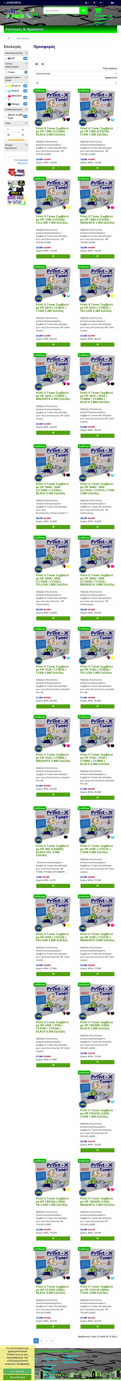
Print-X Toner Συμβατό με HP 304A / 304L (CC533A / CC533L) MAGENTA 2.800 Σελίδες (97, 579)
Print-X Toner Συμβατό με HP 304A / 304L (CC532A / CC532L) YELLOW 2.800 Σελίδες (52, 579)
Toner (11, 72)
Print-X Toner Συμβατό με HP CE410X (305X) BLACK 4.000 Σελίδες (52, 1290)
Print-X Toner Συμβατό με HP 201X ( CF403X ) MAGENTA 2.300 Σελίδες (53, 396)
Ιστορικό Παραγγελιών (70, 1360)
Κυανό (13, 90)
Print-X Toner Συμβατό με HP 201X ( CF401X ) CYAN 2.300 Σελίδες (52, 308)
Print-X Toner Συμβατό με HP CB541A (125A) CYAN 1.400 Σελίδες (96, 1113)
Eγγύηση (48, 1368)
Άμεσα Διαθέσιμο (15, 116)
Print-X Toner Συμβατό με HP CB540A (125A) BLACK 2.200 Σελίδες (96, 1025)
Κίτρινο (14, 85)
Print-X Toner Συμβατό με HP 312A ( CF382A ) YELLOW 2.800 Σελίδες (96, 670)
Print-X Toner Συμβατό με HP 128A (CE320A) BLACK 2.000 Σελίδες (52, 131)
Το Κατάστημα (50, 1364)
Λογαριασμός (70, 1355)
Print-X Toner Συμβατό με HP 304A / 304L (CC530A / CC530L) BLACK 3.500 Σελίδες (52, 488)
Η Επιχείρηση (50, 1357)
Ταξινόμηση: (110, 68)
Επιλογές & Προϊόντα (24, 29)
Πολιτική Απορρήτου (50, 1376)
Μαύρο (14, 104)
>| (52, 1340)
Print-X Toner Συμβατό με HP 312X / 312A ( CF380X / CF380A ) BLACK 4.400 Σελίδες (96, 759)
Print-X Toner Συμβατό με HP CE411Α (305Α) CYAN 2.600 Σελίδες (96, 1290)
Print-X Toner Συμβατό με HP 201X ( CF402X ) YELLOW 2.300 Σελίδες (96, 308)
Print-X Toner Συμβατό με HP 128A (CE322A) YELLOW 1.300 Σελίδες (52, 219)
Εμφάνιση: (111, 77)
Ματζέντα (15, 97)
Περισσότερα (17, 1377)
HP (11, 58)
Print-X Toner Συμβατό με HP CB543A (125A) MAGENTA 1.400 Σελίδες (97, 1201)
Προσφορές (23, 38)
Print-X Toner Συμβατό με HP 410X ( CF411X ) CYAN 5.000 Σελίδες (96, 849)
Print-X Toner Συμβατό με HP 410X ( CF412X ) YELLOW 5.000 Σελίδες (52, 937)
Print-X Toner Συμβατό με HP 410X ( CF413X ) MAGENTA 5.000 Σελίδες (97, 937)
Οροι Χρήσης (50, 1371)
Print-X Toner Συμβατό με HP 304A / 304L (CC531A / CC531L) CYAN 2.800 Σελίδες (97, 488)
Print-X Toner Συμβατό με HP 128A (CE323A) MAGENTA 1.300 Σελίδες (97, 219)
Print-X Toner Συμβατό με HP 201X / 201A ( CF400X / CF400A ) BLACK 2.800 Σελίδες (96, 397)
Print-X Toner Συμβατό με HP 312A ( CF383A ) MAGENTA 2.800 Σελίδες (53, 758)
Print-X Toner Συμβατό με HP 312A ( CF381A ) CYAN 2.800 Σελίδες (52, 670)
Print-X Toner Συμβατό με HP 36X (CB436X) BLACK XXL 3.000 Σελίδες (52, 850)
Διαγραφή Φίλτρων (21, 161)
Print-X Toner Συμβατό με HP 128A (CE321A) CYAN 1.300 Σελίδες (96, 131)
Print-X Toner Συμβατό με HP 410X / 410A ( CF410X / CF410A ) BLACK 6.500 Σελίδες (52, 1026)
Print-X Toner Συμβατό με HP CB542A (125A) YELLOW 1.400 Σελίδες (52, 1201)
